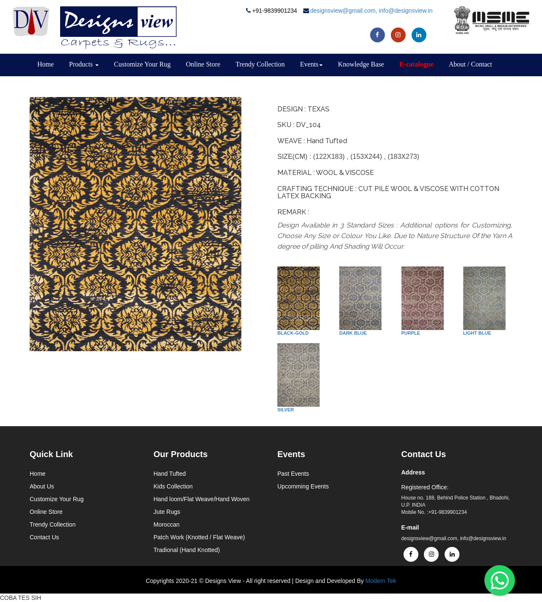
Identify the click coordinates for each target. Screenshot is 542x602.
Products (84, 64)
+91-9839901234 (275, 10)
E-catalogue (416, 64)
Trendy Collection (260, 64)
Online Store (203, 64)
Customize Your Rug (142, 64)
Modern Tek (380, 580)
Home (45, 64)
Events (311, 64)
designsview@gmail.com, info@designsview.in (371, 10)
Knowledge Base (361, 64)
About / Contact (470, 64)
